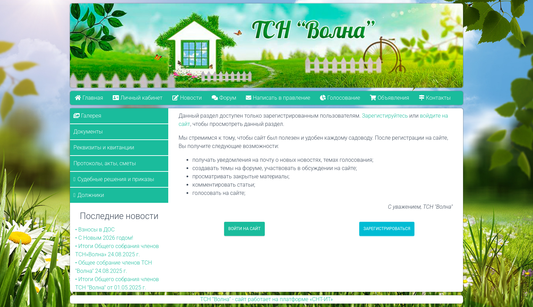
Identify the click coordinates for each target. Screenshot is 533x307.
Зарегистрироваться (386, 228)
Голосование (340, 98)
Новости (187, 98)
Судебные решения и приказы (116, 179)
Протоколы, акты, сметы (104, 163)
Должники (91, 195)
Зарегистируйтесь (385, 115)
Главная (89, 98)
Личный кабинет (138, 98)
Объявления (389, 98)
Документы (88, 131)
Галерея (87, 115)
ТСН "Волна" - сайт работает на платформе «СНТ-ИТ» (266, 299)
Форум (224, 98)
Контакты (435, 98)
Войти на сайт (244, 228)
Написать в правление (278, 98)
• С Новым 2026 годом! (104, 238)
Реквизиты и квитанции (103, 147)
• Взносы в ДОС (95, 229)
